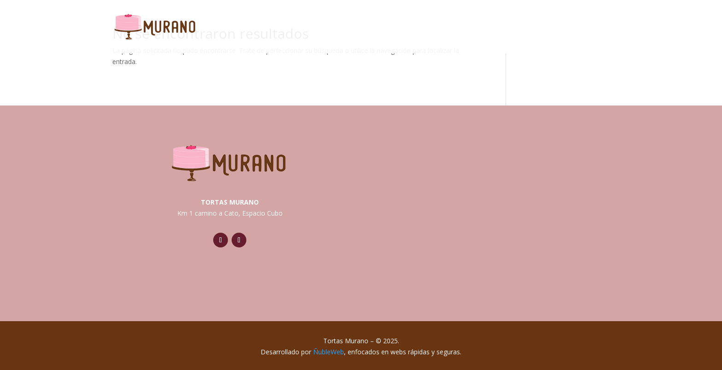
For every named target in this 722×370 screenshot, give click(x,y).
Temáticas (477, 28)
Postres (589, 28)
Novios (537, 28)
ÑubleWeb (328, 351)
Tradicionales (399, 28)
